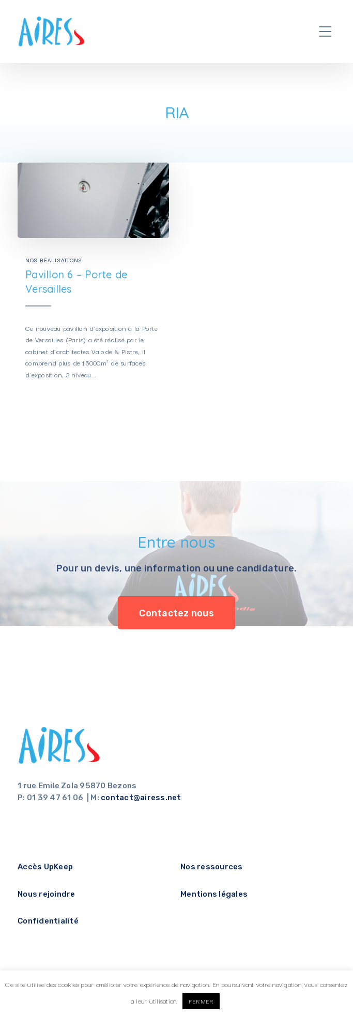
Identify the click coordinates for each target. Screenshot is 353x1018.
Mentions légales (214, 894)
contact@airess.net (141, 797)
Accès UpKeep (45, 866)
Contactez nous (176, 613)
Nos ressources (211, 866)
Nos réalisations (53, 260)
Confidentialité (48, 921)
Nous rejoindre (46, 894)
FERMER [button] (201, 1001)
